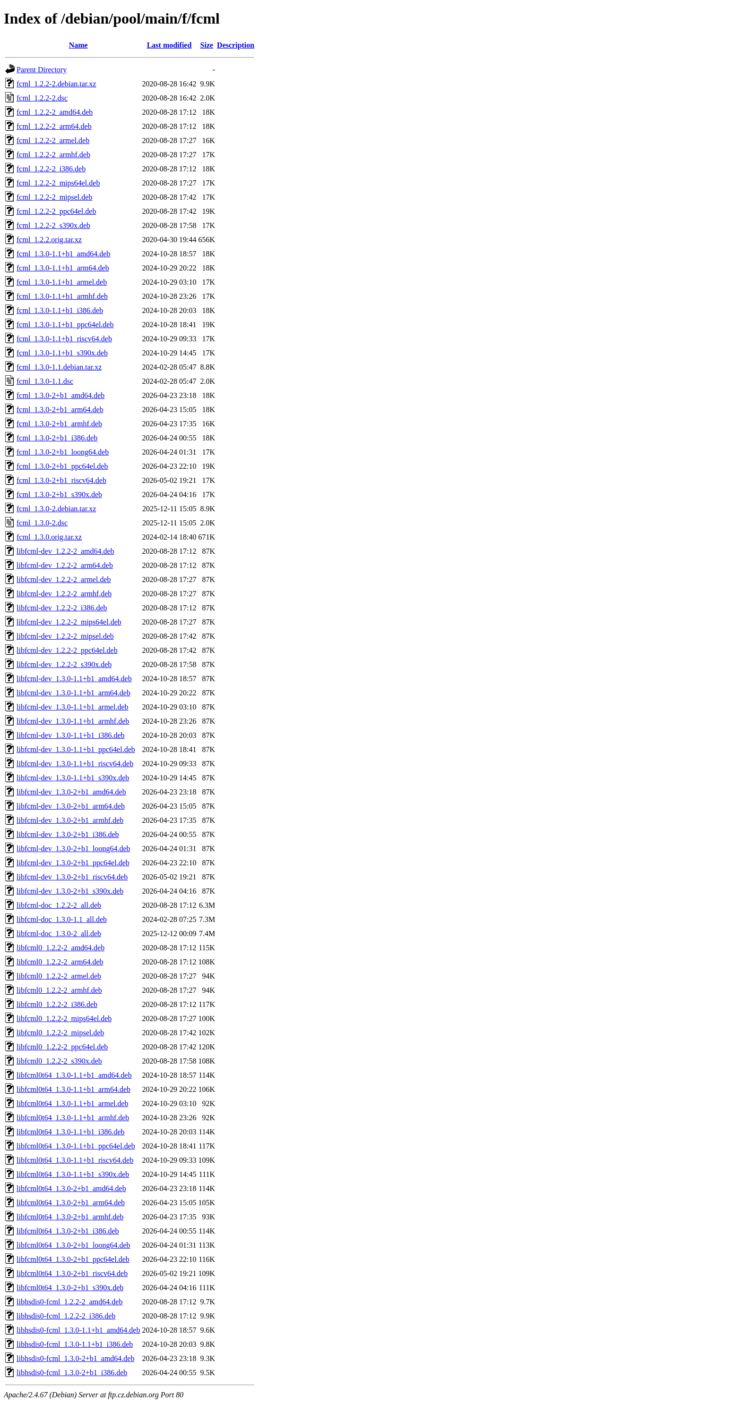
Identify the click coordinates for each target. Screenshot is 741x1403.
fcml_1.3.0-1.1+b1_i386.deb (60, 310)
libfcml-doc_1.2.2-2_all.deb (59, 905)
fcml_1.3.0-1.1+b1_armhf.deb (62, 296)
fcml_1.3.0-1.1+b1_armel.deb (62, 282)
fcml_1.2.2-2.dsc (42, 98)
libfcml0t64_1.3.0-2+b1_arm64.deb (71, 1203)
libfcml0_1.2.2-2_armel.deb (59, 976)
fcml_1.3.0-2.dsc (42, 523)
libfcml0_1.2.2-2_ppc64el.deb (62, 1047)
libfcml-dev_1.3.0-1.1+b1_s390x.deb (73, 778)
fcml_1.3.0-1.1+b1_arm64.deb (63, 268)
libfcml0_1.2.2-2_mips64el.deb (64, 1018)
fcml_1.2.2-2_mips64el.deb (58, 183)
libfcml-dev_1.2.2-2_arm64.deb (65, 565)
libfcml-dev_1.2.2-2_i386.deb (62, 608)
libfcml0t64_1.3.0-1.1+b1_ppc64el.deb (76, 1146)
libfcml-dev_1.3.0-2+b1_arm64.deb (71, 806)
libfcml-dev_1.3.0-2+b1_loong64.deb (73, 849)
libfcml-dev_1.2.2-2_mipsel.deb (65, 636)
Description (235, 45)
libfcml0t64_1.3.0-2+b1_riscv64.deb (72, 1273)
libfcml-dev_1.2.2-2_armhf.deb (64, 594)
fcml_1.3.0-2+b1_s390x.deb (59, 494)
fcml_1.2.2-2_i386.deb (51, 169)
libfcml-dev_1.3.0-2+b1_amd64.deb (71, 792)
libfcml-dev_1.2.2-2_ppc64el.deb (67, 650)
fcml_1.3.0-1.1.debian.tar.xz (59, 367)
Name (78, 45)
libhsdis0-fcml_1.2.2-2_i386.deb (66, 1316)
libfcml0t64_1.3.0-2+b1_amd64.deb (71, 1188)
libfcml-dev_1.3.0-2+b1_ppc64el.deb (73, 863)
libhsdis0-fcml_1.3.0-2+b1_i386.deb (72, 1373)
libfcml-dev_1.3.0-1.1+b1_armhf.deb (73, 721)
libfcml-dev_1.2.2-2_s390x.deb (64, 664)
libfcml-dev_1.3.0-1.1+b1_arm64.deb (73, 693)
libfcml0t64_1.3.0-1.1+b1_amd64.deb (74, 1075)
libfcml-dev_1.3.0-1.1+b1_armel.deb (73, 707)
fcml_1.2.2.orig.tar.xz (49, 240)
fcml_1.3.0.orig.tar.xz (49, 537)
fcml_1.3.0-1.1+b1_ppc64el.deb (65, 325)
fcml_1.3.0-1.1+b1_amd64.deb (63, 254)
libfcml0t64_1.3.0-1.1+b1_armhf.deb (73, 1118)
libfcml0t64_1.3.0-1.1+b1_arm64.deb (73, 1089)
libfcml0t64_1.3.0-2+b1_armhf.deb (70, 1217)
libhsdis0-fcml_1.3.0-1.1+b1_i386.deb (75, 1344)
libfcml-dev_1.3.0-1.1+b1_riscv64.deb (75, 764)
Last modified (169, 45)
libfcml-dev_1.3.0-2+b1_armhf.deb (70, 820)
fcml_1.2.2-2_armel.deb (53, 140)
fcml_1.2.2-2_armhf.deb (53, 155)
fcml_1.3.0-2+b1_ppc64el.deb (62, 466)
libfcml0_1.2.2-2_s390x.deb (59, 1061)
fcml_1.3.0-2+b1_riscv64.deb (61, 480)
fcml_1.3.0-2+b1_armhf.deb (59, 424)
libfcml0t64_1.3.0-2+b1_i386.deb (68, 1231)
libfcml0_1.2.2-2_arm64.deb (60, 962)
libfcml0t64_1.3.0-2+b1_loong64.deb (73, 1245)
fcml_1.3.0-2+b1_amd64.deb (60, 395)
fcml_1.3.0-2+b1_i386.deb (57, 438)
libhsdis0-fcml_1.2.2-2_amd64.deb (69, 1302)
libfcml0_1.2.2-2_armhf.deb (59, 990)
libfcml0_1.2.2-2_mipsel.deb (60, 1033)
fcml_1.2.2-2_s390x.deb (53, 225)
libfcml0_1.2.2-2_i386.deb (57, 1004)
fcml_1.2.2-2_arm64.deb (54, 126)
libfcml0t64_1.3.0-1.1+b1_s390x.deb (73, 1174)
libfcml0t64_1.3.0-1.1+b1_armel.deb (73, 1103)
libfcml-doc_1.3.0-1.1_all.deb (62, 919)
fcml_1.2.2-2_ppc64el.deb (56, 211)
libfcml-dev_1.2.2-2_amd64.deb (65, 551)
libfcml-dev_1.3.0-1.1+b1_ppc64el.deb (76, 749)
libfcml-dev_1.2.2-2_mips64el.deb (69, 622)
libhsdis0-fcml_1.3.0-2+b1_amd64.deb (75, 1358)
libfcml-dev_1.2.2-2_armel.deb (64, 579)
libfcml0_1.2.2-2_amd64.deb (60, 948)
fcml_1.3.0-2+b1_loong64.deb (63, 452)
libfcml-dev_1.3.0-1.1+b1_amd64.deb (74, 679)
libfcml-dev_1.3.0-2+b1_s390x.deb (70, 891)
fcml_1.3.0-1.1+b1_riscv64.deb (64, 339)
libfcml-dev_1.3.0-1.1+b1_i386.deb (71, 735)
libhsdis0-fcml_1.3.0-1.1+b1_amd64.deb (78, 1330)
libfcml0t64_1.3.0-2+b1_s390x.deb (70, 1288)
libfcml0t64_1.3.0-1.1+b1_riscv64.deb (75, 1160)
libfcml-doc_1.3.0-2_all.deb (59, 934)
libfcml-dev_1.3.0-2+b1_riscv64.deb (72, 877)
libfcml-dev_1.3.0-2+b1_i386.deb (68, 834)
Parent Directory (42, 70)
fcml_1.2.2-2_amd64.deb (55, 112)
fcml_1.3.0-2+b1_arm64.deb (60, 410)
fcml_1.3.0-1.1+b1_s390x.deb (62, 353)
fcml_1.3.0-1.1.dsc (45, 381)
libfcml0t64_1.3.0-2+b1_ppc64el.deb (73, 1259)
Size (207, 45)
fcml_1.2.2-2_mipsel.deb (54, 197)
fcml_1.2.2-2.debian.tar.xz (56, 84)
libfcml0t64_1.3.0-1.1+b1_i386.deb (71, 1132)
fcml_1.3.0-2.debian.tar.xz (56, 509)
